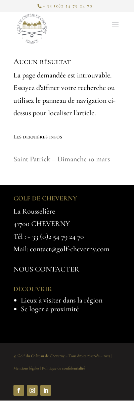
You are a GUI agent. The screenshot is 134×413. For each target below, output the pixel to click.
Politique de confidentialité (63, 368)
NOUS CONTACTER (46, 269)
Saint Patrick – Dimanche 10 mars (61, 159)
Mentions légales (26, 368)
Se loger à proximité (50, 309)
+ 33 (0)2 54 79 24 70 (56, 236)
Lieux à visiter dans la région (61, 300)
